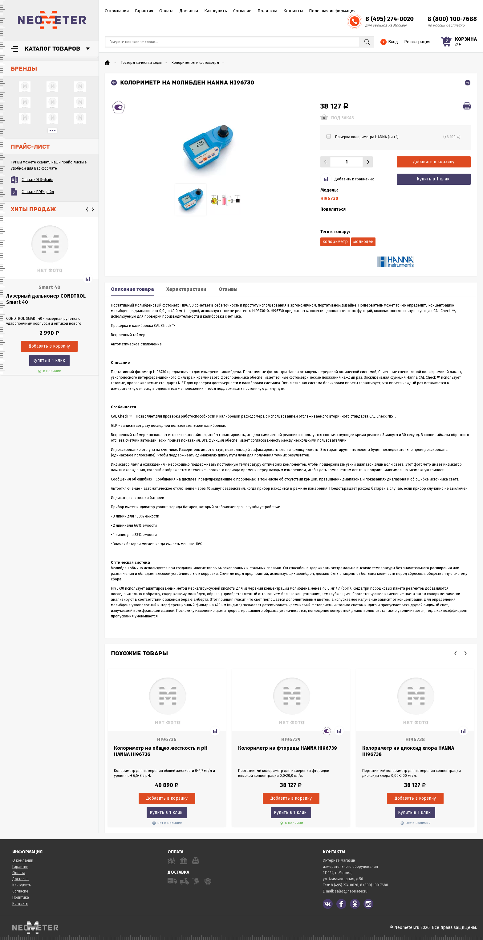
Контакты (293, 11)
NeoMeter (52, 20)
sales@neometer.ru (351, 891)
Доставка (189, 11)
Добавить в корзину (433, 161)
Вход (393, 41)
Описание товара (132, 289)
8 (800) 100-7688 (452, 19)
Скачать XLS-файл (37, 180)
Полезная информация (332, 11)
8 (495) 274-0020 (389, 19)
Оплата (166, 11)
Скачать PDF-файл (38, 192)
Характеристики (186, 289)
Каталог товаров (52, 49)
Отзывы (228, 289)
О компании (117, 11)
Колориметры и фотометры (195, 62)
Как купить (215, 11)
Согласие (242, 11)
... (52, 130)
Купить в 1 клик (48, 360)
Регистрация (417, 41)
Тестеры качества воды (141, 62)
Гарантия (144, 11)
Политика (267, 11)
